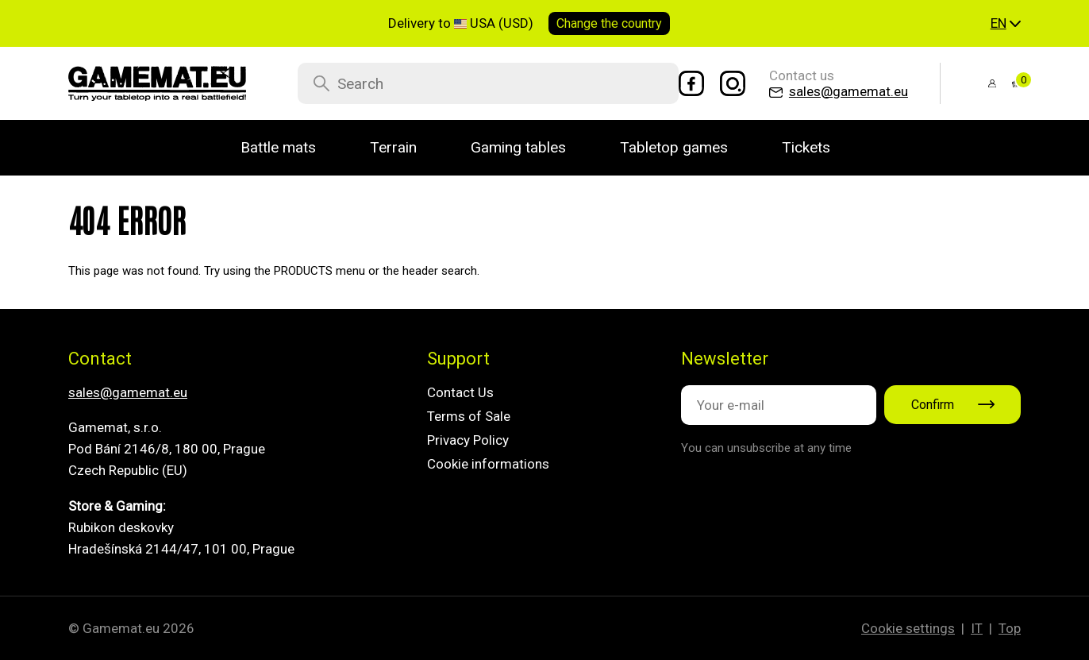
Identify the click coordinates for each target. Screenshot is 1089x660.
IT (977, 628)
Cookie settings (908, 628)
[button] (1006, 24)
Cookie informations (488, 464)
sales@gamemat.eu (127, 392)
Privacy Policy (468, 440)
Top (1010, 628)
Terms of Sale (468, 416)
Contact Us (460, 392)
